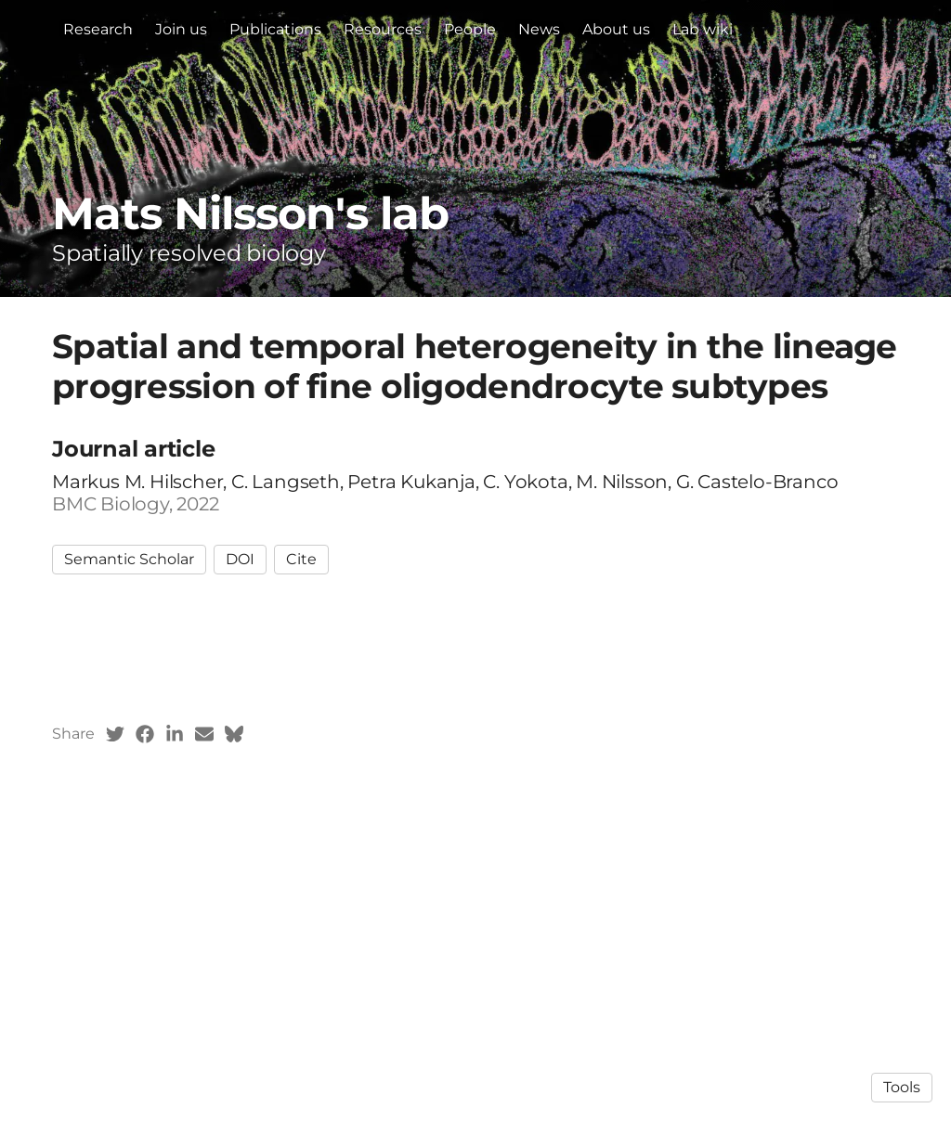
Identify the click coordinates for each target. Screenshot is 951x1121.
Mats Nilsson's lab (250, 213)
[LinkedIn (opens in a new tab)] (174, 734)
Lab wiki (702, 29)
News (539, 29)
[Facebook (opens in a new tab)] (145, 734)
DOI (240, 559)
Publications (275, 29)
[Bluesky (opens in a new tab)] (234, 734)
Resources (383, 29)
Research (98, 29)
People (470, 29)
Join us (181, 29)
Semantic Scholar (129, 559)
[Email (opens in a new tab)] (204, 734)
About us (616, 29)
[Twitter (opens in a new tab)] (115, 734)
